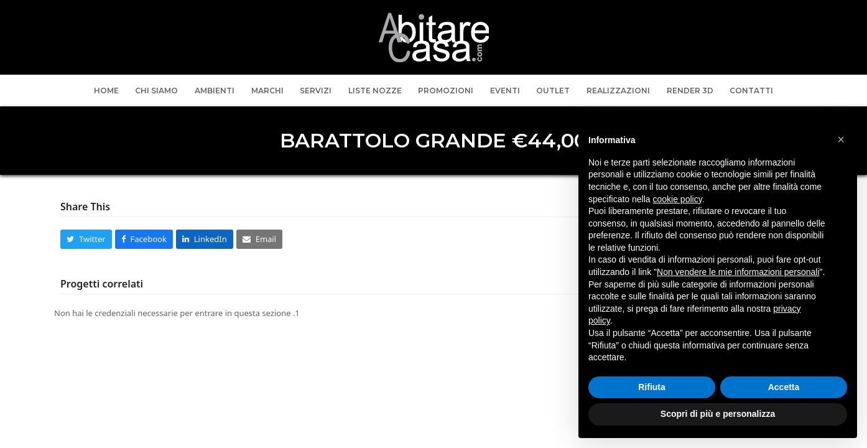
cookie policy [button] (677, 199)
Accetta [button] (784, 387)
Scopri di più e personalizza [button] (718, 414)
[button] (86, 239)
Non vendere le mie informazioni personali (738, 272)
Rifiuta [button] (651, 387)
